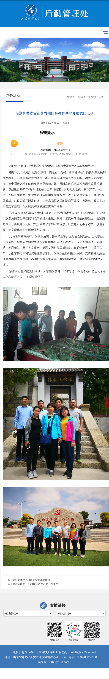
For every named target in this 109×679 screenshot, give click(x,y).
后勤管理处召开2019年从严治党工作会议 (35, 584)
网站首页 (71, 97)
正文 (101, 97)
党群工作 (81, 97)
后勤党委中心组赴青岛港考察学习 (31, 580)
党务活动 (92, 97)
